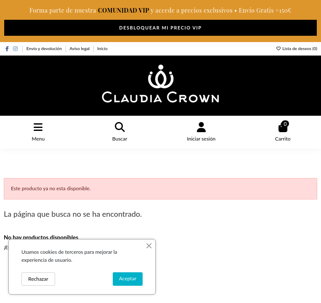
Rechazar (38, 279)
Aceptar (127, 278)
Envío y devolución (45, 48)
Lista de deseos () (296, 48)
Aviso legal (80, 48)
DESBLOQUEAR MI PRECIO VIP (160, 27)
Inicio (102, 48)
